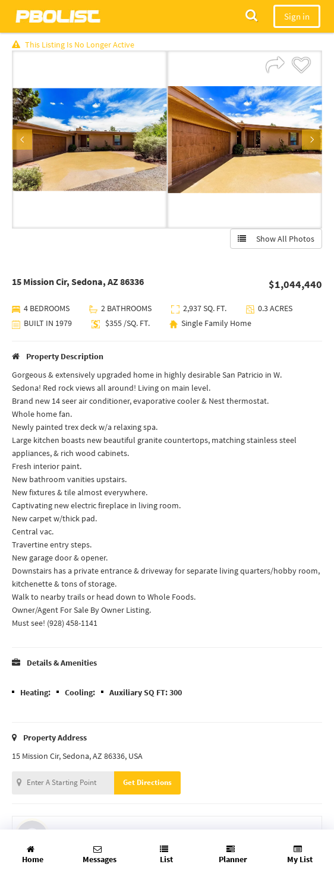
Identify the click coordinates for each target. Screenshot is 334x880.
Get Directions (147, 782)
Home (32, 855)
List (166, 855)
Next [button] (312, 139)
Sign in (297, 16)
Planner (233, 855)
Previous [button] (22, 139)
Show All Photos (276, 238)
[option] (89, 139)
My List (300, 855)
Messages (99, 855)
